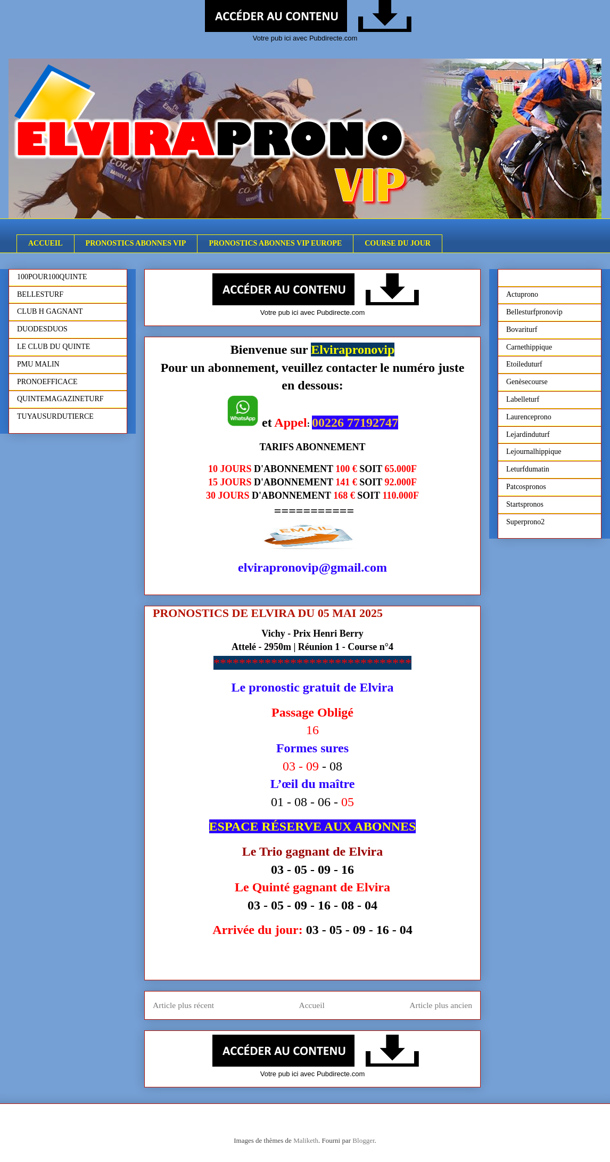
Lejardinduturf (528, 434)
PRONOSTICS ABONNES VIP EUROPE (275, 243)
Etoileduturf (524, 364)
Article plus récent (183, 1005)
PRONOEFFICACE (47, 382)
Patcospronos (526, 487)
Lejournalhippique (533, 452)
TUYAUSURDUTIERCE (55, 416)
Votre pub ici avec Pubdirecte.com (305, 38)
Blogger (363, 1140)
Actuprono (522, 294)
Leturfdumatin (527, 469)
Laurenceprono (528, 417)
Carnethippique (529, 347)
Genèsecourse (527, 382)
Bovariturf (521, 330)
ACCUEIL (45, 243)
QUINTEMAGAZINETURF (60, 399)
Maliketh (305, 1140)
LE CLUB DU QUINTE (53, 347)
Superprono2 (525, 522)
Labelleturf (522, 399)
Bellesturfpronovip (534, 312)
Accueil (312, 1005)
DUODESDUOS (42, 329)
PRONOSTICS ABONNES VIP (136, 243)
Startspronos (524, 504)
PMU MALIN (38, 364)
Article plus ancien (440, 1005)
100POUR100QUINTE (52, 277)
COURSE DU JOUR (398, 243)
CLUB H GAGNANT (50, 311)
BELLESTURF (40, 294)
